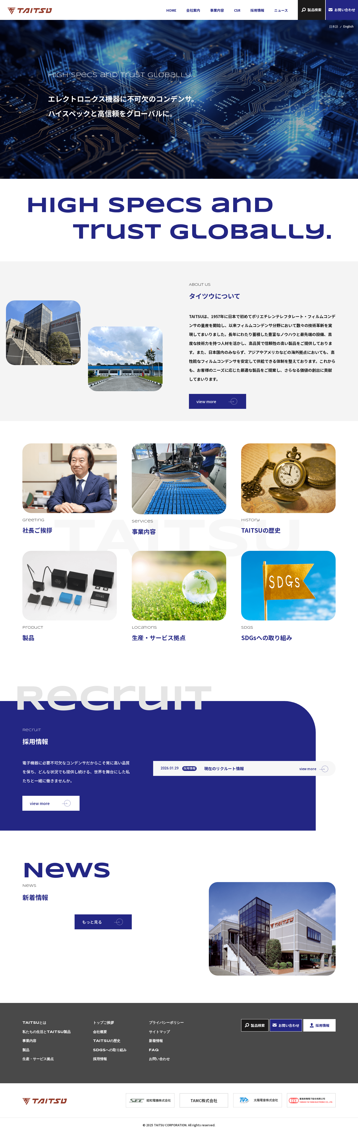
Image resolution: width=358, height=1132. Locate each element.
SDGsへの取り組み (110, 1050)
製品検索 (314, 9)
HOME (171, 10)
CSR (237, 10)
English (348, 26)
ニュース (281, 10)
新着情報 (156, 1041)
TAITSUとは (34, 1023)
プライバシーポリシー (166, 1023)
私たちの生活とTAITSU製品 (46, 1032)
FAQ (154, 1050)
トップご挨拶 (103, 1023)
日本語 (333, 26)
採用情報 (257, 10)
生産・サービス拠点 (38, 1059)
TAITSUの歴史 (106, 1041)
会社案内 (193, 10)
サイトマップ (159, 1032)
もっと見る (92, 922)
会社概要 (100, 1032)
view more (206, 401)
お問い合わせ (344, 9)
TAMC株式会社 (203, 1100)
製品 (25, 1050)
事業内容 (217, 10)
